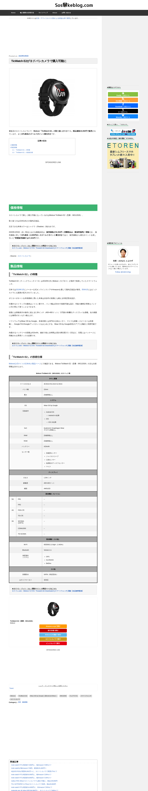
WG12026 (63, 697)
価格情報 (13, 146)
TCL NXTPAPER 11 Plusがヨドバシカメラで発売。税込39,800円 (33, 785)
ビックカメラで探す (53, 645)
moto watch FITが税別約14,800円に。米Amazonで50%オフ (31, 789)
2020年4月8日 (24, 56)
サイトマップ (43, 13)
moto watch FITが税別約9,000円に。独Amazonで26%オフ (31, 776)
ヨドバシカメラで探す (53, 640)
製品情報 (13, 149)
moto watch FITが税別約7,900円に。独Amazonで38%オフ (31, 766)
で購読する (123, 94)
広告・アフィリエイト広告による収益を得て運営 (53, 18)
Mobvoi (13, 697)
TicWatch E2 (23, 697)
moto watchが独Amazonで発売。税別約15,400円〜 (28, 769)
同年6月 (85, 291)
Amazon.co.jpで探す (53, 627)
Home (13, 13)
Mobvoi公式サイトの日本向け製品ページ (25, 365)
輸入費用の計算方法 (27, 13)
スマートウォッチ (86, 697)
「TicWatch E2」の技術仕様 (22, 154)
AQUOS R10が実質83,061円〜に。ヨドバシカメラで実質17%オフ (34, 773)
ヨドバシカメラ (24, 257)
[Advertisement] (53, 37)
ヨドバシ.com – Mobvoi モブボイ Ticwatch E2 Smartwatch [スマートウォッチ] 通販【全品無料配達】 (47, 249)
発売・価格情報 (24, 704)
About (54, 13)
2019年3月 (20, 291)
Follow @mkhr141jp (123, 272)
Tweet (11, 690)
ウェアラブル (74, 697)
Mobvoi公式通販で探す (53, 636)
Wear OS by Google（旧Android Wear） (43, 697)
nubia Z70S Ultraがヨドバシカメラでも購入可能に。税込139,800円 (34, 782)
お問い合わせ (66, 13)
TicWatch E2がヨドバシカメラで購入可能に (38, 61)
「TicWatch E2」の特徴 (21, 151)
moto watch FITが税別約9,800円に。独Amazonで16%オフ (31, 779)
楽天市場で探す (53, 632)
